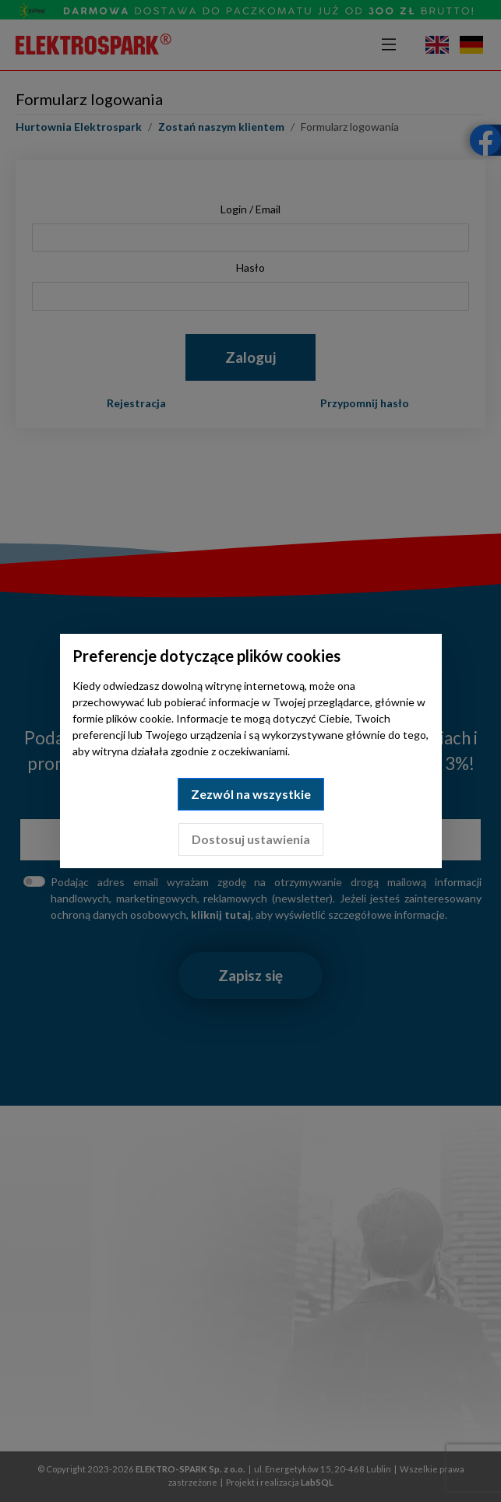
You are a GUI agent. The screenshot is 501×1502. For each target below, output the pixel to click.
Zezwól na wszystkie (251, 793)
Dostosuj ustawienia (251, 839)
